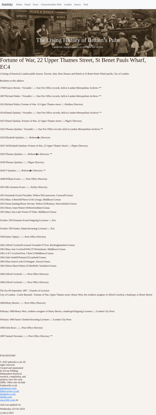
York (85, 4)
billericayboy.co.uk (9, 391)
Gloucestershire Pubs (51, 4)
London (68, 4)
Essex (36, 4)
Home (19, 4)
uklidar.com (6, 397)
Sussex (77, 4)
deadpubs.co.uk (7, 394)
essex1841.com (7, 400)
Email (27, 4)
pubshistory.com (8, 388)
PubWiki (7, 4)
